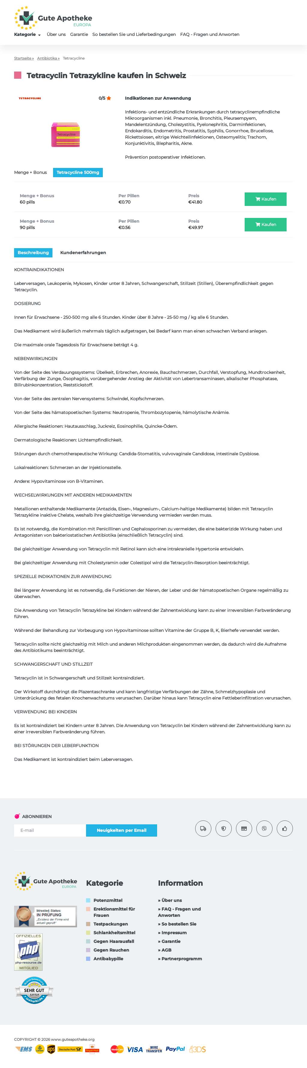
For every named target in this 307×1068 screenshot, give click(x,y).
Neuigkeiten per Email (121, 830)
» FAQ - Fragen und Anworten (179, 912)
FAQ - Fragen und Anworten (209, 34)
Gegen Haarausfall (114, 941)
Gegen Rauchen (111, 950)
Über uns (56, 34)
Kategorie (28, 34)
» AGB (164, 950)
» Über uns (170, 900)
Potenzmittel (108, 900)
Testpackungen (111, 924)
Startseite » (24, 58)
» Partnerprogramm (180, 958)
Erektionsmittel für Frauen (114, 912)
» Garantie (169, 941)
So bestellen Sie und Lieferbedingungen (134, 34)
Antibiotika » (48, 58)
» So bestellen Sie (177, 924)
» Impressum (172, 932)
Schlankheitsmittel (114, 932)
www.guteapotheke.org (72, 1039)
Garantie (79, 34)
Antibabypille (108, 958)
